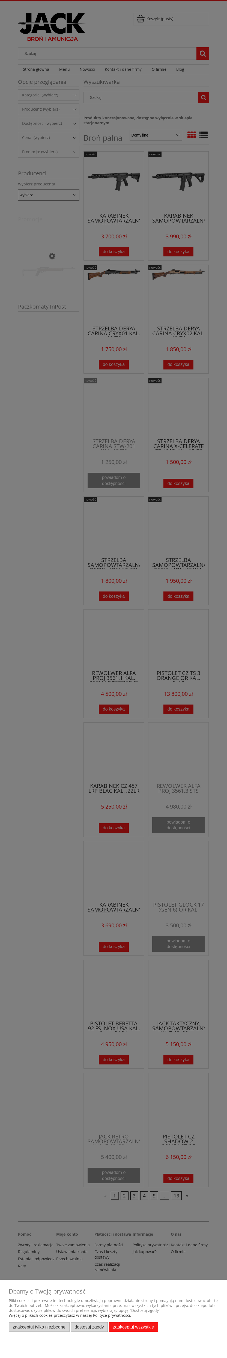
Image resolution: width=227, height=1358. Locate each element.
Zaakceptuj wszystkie (133, 1326)
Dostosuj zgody (89, 1326)
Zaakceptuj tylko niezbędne (39, 1326)
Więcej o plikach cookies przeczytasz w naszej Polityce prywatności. (70, 1315)
